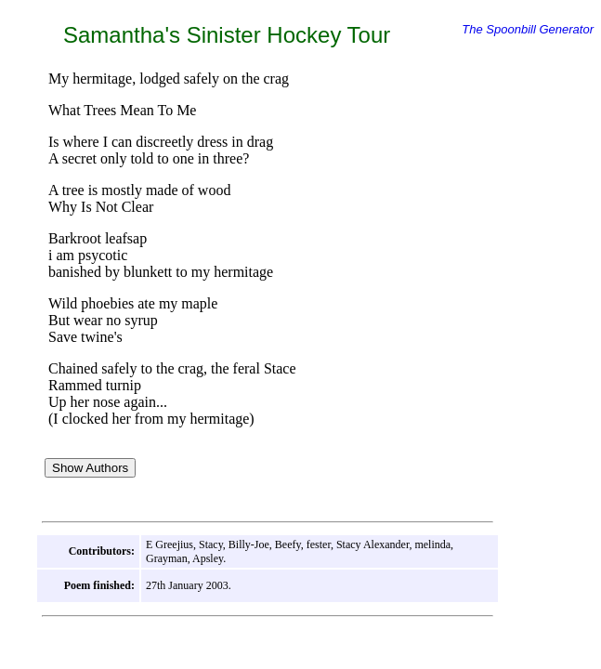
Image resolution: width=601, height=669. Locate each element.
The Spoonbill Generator (528, 29)
